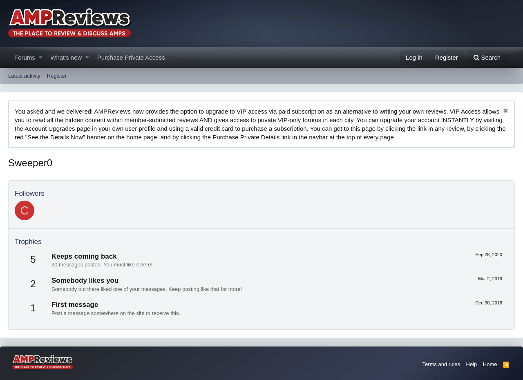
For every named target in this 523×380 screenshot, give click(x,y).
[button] (41, 57)
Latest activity (24, 76)
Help (471, 364)
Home (490, 364)
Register (57, 76)
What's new (66, 57)
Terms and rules (441, 364)
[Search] (487, 57)
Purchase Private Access (131, 57)
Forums (24, 57)
